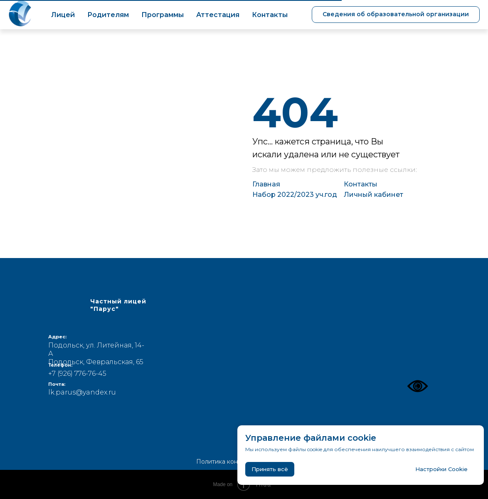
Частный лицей (118, 305)
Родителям (108, 15)
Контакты (270, 15)
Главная (266, 184)
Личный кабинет (373, 195)
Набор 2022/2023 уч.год (294, 195)
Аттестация (217, 15)
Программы (162, 15)
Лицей (63, 15)
